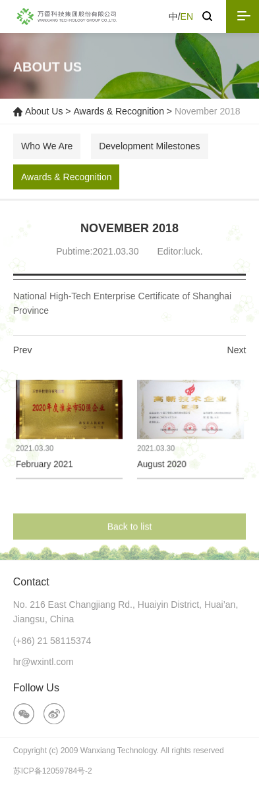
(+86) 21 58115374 (52, 640)
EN (187, 16)
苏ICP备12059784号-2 (52, 771)
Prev (22, 350)
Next (236, 350)
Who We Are (46, 146)
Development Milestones (149, 146)
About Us (44, 111)
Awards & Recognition (118, 111)
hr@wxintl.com (43, 661)
